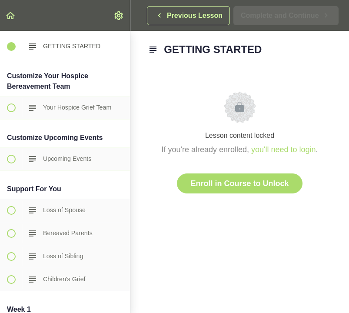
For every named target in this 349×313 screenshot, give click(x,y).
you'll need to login (283, 149)
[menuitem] (119, 15)
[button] (11, 15)
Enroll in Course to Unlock (239, 183)
